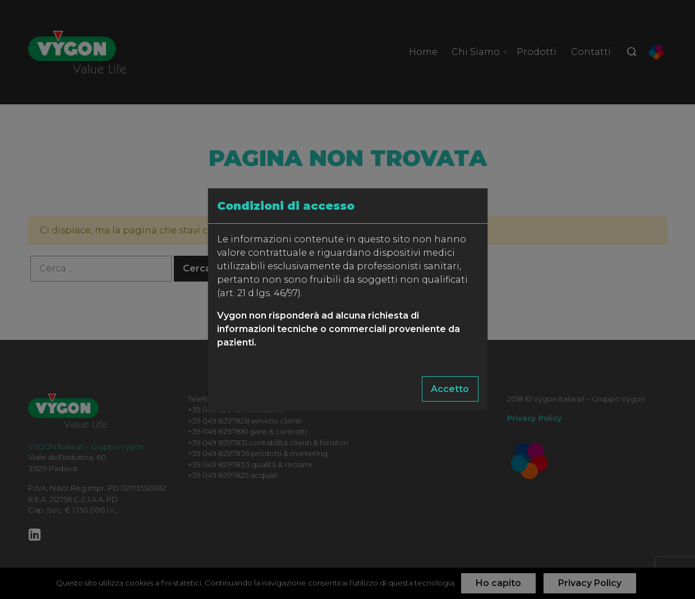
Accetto (450, 389)
